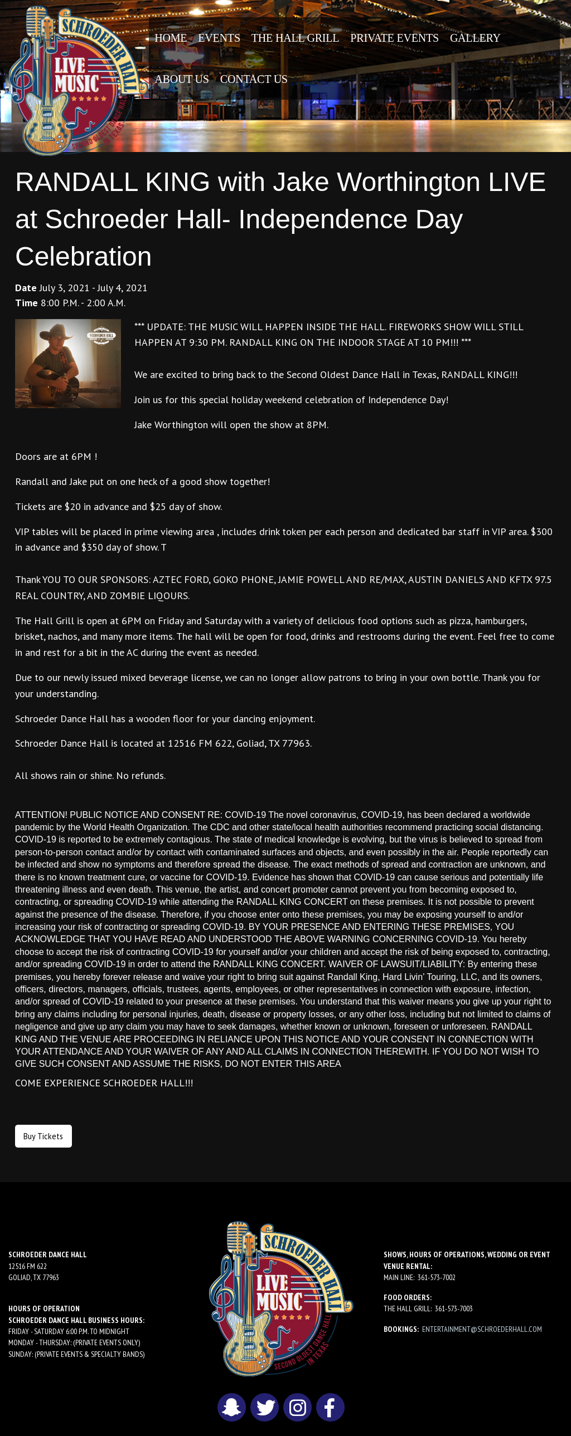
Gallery (475, 38)
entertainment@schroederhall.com (482, 1329)
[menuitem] (170, 37)
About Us (181, 79)
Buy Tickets (43, 1136)
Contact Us (254, 79)
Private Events (394, 38)
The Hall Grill (295, 38)
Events (219, 38)
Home (170, 38)
